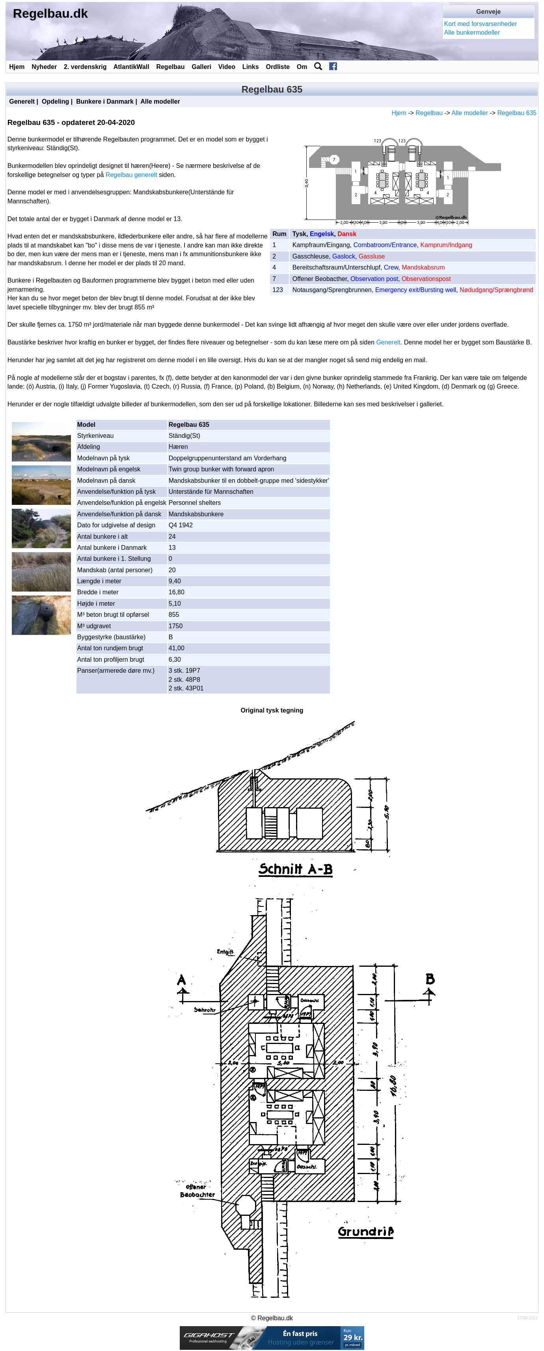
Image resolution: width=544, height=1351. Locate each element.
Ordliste (277, 66)
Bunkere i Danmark (105, 101)
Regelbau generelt (131, 174)
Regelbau (170, 66)
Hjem (16, 66)
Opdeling (55, 101)
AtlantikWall (131, 66)
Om (302, 66)
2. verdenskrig (85, 66)
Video (226, 66)
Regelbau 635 (517, 113)
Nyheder (44, 66)
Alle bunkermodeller (472, 32)
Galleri (201, 66)
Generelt (22, 101)
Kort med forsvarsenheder (480, 23)
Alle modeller (160, 101)
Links (250, 66)
